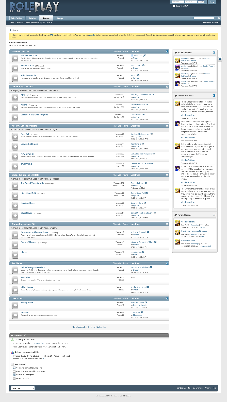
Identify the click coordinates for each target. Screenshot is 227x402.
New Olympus (27, 154)
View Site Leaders (98, 327)
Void (202, 237)
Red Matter (17, 263)
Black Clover (26, 213)
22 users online (37, 343)
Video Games (27, 287)
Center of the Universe (22, 86)
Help (212, 2)
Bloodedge (185, 58)
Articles (32, 18)
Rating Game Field (138, 193)
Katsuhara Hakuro (138, 104)
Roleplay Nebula (28, 75)
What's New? (17, 18)
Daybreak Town (137, 203)
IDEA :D (134, 75)
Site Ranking (139, 55)
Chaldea (193, 61)
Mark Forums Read (80, 327)
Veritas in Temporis (138, 232)
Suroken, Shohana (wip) (140, 134)
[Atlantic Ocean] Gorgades (141, 154)
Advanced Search (210, 23)
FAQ (12, 23)
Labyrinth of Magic (29, 144)
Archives (25, 312)
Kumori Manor (137, 114)
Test (44, 358)
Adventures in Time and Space (34, 232)
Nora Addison (136, 252)
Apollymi (184, 66)
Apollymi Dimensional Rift (24, 126)
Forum (46, 18)
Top (214, 388)
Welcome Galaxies (20, 51)
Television (25, 277)
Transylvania (26, 164)
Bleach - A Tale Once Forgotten (34, 114)
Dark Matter (17, 298)
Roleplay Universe (195, 388)
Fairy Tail (25, 134)
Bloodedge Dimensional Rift (25, 175)
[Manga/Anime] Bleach (140, 267)
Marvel (24, 252)
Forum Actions (31, 23)
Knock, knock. (136, 65)
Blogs (60, 18)
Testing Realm (27, 302)
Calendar (19, 23)
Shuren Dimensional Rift (23, 224)
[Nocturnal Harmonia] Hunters (194, 231)
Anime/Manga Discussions (33, 267)
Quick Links (45, 23)
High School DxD (28, 193)
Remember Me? (180, 6)
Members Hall (27, 65)
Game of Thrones (28, 242)
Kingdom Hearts (28, 203)
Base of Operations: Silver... (142, 213)
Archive (208, 388)
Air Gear (24, 95)
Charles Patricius (137, 183)
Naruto (24, 104)
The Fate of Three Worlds (32, 183)
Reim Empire (136, 144)
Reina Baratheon (137, 302)
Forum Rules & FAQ (29, 55)
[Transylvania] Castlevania (141, 164)
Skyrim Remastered (139, 287)
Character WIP (205, 246)
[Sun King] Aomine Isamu (141, 95)
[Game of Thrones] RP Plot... (142, 242)
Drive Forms (135, 312)
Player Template (188, 240)
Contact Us (181, 388)
